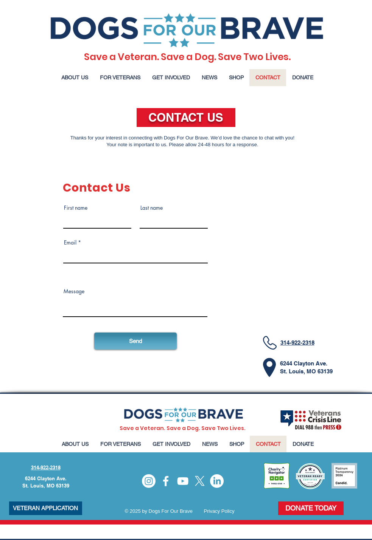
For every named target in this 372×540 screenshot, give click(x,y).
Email (70, 242)
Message (74, 291)
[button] (74, 77)
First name (75, 207)
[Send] (135, 341)
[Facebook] (166, 481)
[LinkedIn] (217, 481)
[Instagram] (149, 481)
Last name (151, 207)
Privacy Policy (219, 511)
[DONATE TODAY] (311, 508)
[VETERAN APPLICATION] (45, 508)
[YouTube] (183, 481)
